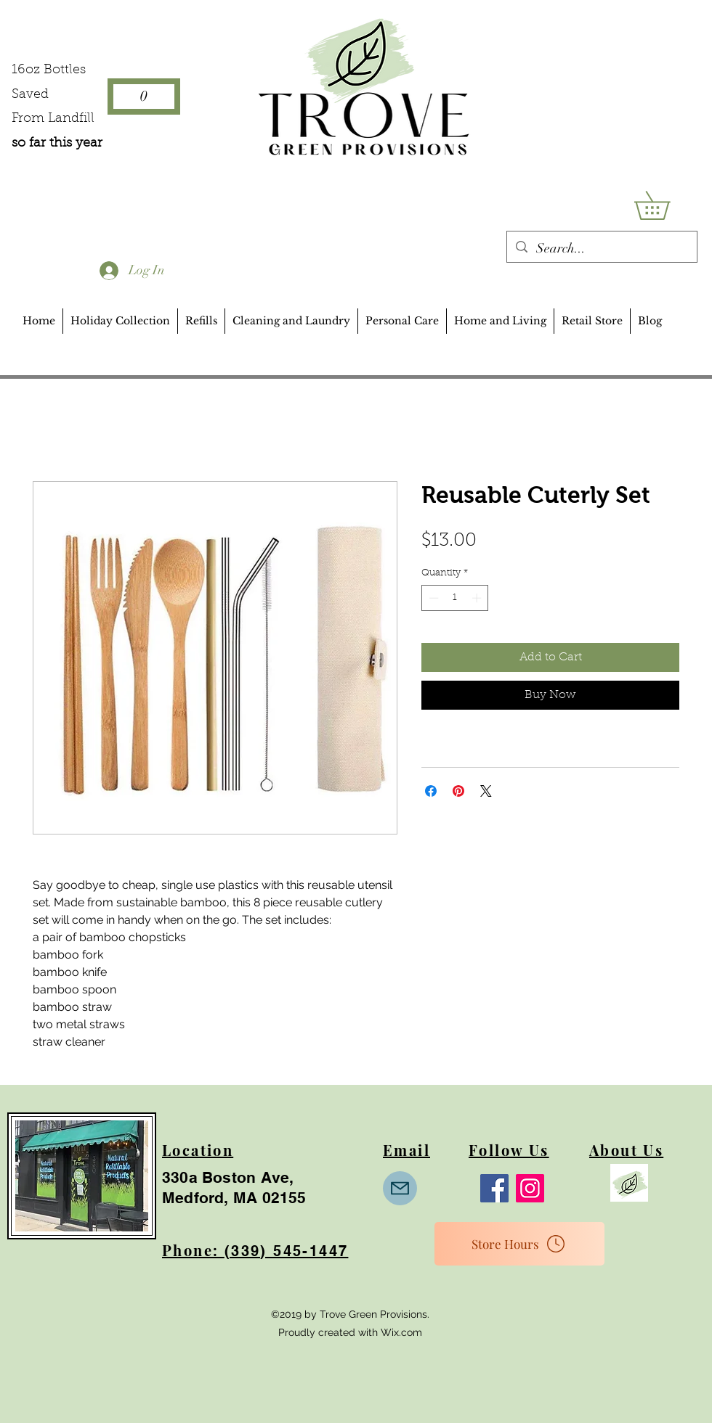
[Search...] (601, 248)
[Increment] (478, 598)
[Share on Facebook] (431, 791)
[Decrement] (432, 598)
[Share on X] (486, 791)
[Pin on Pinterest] (458, 791)
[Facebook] (494, 1188)
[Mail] (400, 1188)
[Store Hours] (519, 1244)
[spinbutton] (455, 598)
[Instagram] (530, 1188)
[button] (665, 205)
